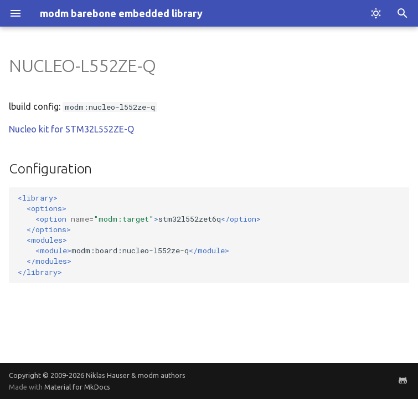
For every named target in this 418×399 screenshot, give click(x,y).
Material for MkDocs (77, 387)
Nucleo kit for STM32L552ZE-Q (71, 129)
